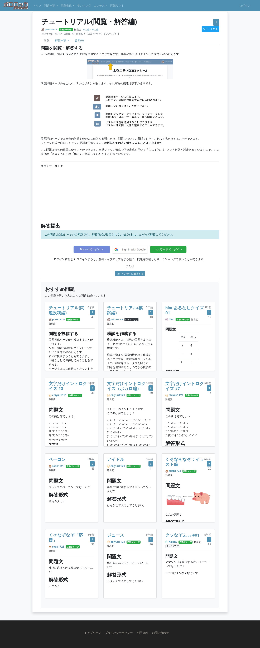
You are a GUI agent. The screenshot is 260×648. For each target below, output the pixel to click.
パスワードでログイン (168, 249)
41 (151, 468)
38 (92, 544)
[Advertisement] (130, 193)
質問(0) (79, 40)
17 (209, 317)
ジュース (115, 535)
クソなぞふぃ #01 (182, 535)
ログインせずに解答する (130, 273)
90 (151, 544)
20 (209, 468)
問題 (46, 40)
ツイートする (210, 29)
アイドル (115, 459)
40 (92, 317)
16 (209, 393)
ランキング (84, 5)
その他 (86, 29)
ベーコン (57, 459)
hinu (171, 319)
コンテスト (101, 5)
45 (92, 468)
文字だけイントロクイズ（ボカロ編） (126, 386)
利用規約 (142, 632)
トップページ (92, 632)
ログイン (244, 5)
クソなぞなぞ (172, 546)
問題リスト (117, 5)
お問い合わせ (160, 632)
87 (209, 544)
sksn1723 (58, 466)
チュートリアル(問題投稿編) (66, 310)
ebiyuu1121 (59, 395)
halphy (173, 541)
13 (151, 317)
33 (92, 393)
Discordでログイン (91, 249)
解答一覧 (61, 40)
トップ (37, 5)
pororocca (51, 29)
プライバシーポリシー (119, 632)
